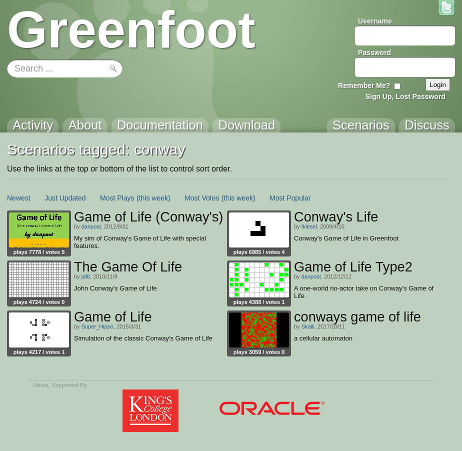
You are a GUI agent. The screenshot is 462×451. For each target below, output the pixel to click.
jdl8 (86, 277)
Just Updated (65, 198)
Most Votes (201, 198)
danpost (91, 227)
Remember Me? (364, 86)
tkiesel (309, 227)
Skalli (308, 327)
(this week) (153, 198)
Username (375, 21)
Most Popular (290, 198)
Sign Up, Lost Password (406, 96)
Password (374, 52)
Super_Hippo (98, 327)
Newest (18, 198)
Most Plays (117, 198)
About (40, 385)
